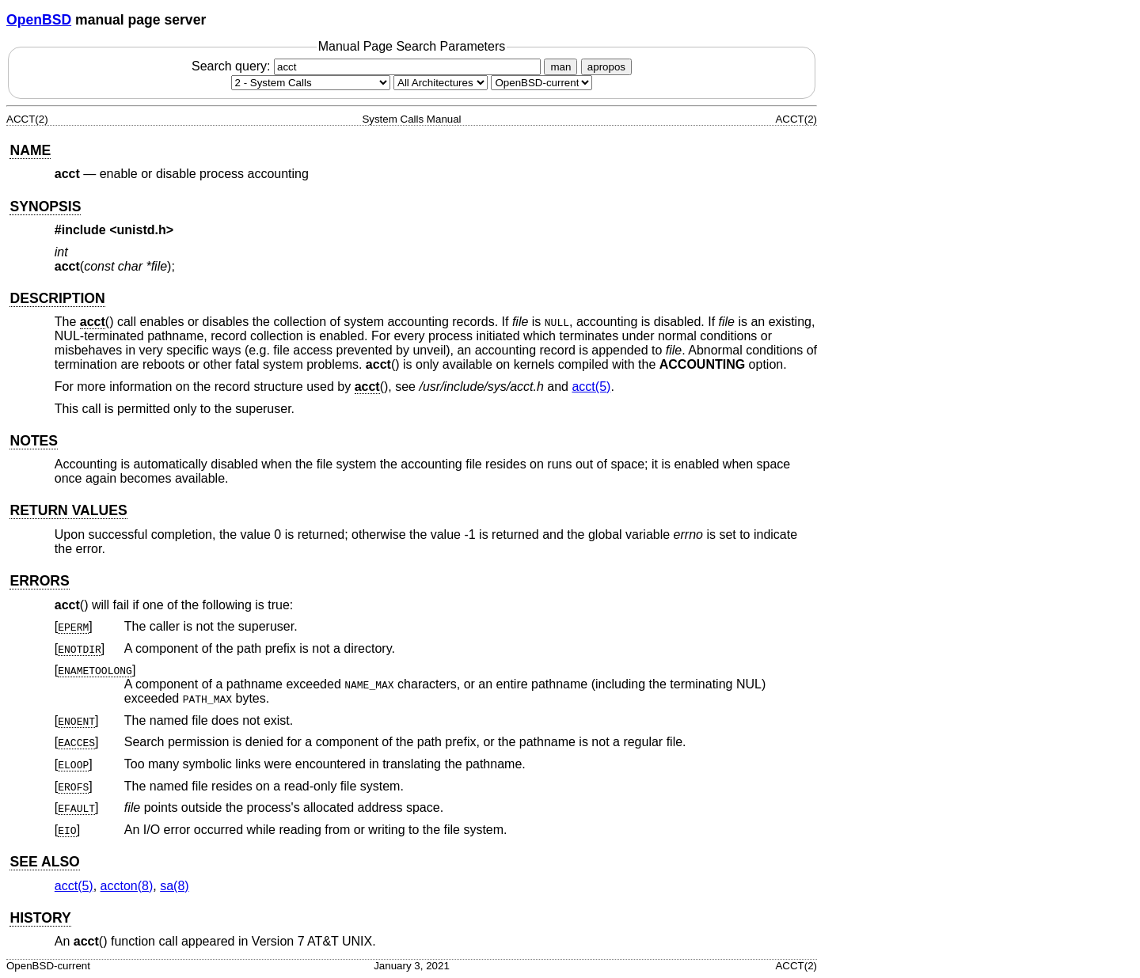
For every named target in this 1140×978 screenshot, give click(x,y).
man (560, 67)
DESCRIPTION (57, 298)
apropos (606, 67)
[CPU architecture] (440, 82)
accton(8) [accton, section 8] (127, 886)
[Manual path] (541, 82)
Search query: (368, 66)
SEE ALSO (44, 862)
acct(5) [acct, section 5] (591, 386)
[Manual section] (310, 82)
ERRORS (39, 581)
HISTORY (40, 918)
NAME (30, 150)
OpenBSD (38, 20)
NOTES (34, 441)
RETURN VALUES (68, 510)
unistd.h (141, 230)
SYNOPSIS (45, 206)
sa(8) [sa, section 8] (174, 886)
